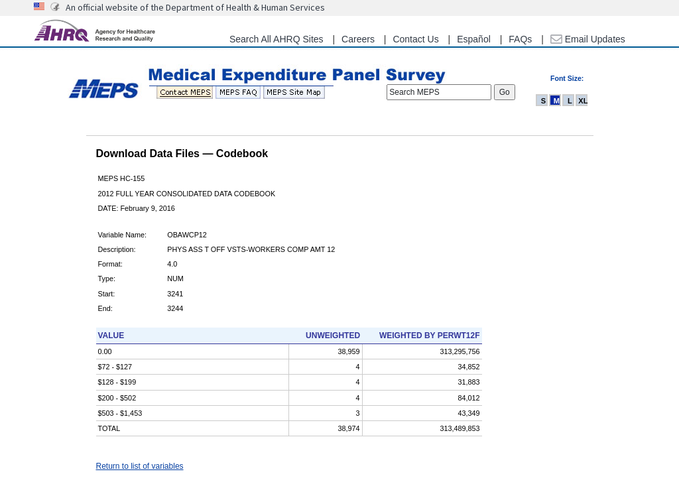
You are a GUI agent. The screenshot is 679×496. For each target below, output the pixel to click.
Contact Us (415, 39)
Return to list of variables (140, 466)
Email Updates (587, 39)
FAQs (520, 39)
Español (474, 39)
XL (582, 101)
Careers (358, 39)
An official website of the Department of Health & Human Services (195, 7)
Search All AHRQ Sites (276, 39)
